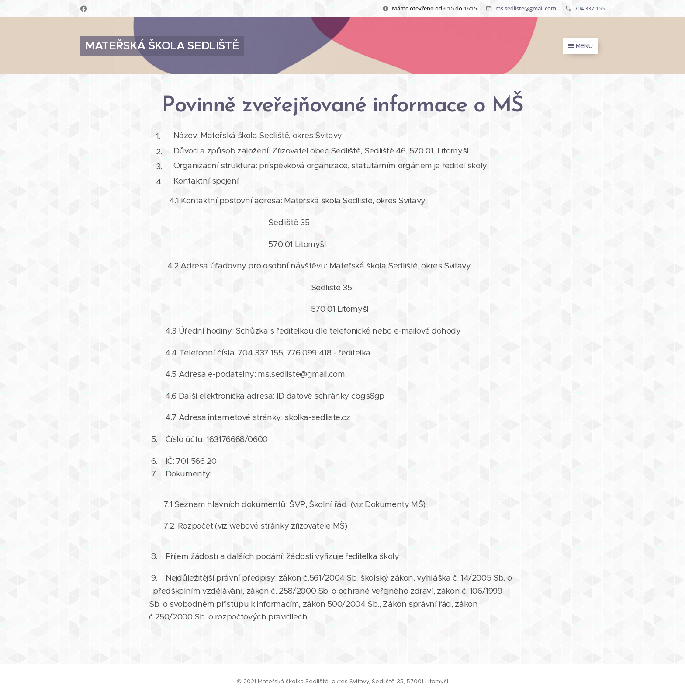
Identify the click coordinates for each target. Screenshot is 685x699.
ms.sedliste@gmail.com (525, 8)
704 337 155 (589, 8)
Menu (580, 46)
